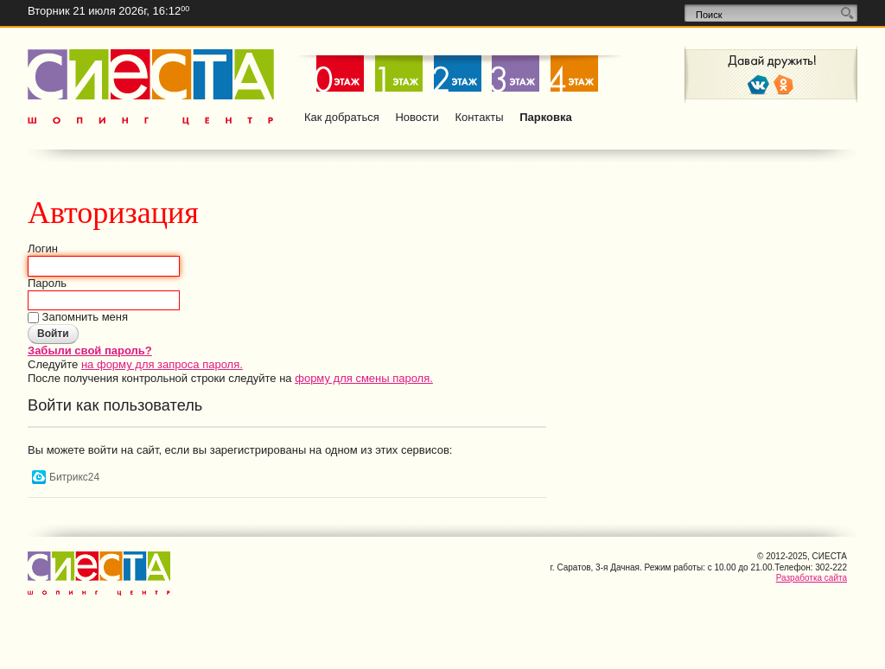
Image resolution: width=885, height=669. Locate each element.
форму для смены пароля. (364, 378)
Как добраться (341, 117)
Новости (416, 117)
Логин (43, 248)
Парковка (545, 117)
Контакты (479, 117)
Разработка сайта (811, 578)
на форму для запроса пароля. (162, 364)
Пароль (47, 283)
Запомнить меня (83, 316)
